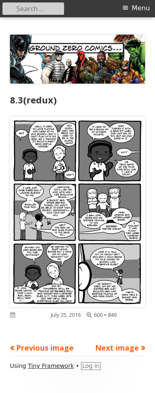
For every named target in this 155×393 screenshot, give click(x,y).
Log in (91, 366)
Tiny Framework (51, 366)
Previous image (45, 348)
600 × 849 (105, 314)
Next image (117, 348)
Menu (141, 8)
